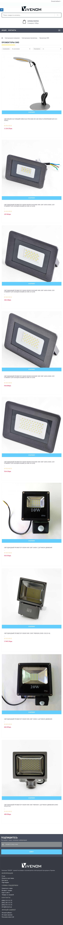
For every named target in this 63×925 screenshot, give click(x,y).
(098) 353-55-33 (7, 900)
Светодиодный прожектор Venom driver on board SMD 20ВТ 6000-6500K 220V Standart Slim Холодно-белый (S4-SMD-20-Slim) (29, 291)
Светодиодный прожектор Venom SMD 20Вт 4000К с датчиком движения (28, 719)
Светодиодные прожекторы (29, 38)
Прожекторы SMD (44, 38)
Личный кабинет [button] (55, 1)
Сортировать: (6, 49)
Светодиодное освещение (12, 38)
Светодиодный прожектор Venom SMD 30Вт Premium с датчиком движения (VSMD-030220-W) (31, 805)
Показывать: (37, 49)
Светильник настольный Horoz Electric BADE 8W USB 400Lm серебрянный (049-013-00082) (31, 119)
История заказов (7, 915)
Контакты (12, 30)
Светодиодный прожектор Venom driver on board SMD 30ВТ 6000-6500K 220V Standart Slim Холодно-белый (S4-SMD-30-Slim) (29, 376)
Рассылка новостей (8, 917)
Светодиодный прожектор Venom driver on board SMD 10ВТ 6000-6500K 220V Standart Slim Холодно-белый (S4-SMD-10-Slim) (29, 205)
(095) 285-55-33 (7, 902)
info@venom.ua (7, 907)
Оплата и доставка (8, 878)
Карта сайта (6, 892)
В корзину (31, 112)
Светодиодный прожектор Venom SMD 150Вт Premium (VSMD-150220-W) (27, 633)
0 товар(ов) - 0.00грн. (28, 22)
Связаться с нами (7, 888)
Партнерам (5, 882)
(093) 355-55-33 (7, 905)
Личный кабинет (7, 913)
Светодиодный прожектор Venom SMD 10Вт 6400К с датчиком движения (28, 547)
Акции (4, 30)
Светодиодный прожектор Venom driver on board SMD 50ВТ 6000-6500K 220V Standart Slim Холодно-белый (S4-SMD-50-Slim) (29, 462)
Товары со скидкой (8, 895)
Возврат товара (7, 890)
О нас (3, 876)
